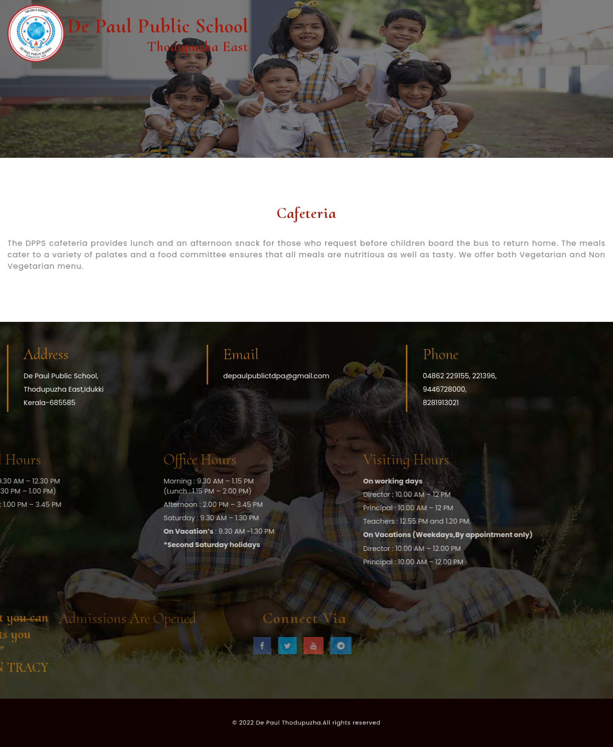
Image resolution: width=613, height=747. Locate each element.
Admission (369, 80)
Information (483, 80)
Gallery (532, 80)
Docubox (263, 80)
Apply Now (580, 80)
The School (212, 80)
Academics (315, 80)
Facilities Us (425, 80)
